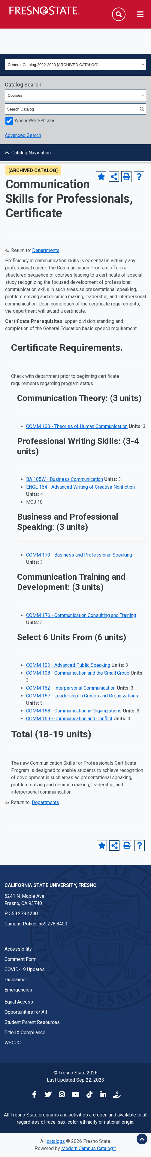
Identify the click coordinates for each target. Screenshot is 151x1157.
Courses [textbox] (15, 95)
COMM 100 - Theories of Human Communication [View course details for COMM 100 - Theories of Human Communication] (77, 426)
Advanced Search (23, 135)
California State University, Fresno (51, 885)
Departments (45, 250)
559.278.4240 (23, 913)
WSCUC (13, 1043)
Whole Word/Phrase (34, 120)
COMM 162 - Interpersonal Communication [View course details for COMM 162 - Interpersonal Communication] (71, 688)
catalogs (56, 1141)
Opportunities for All (26, 1012)
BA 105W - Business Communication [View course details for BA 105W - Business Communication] (64, 479)
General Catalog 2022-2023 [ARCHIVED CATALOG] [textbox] (53, 64)
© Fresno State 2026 (75, 1073)
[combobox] (75, 64)
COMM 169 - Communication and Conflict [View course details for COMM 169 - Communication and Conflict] (69, 718)
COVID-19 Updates (25, 969)
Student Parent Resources (32, 1022)
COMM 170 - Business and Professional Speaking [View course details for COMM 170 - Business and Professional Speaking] (79, 555)
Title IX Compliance (25, 1032)
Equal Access (19, 1002)
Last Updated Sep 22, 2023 (75, 1080)
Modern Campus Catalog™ (88, 1148)
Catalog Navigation (31, 153)
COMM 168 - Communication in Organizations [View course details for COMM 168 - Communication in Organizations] (74, 711)
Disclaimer (16, 979)
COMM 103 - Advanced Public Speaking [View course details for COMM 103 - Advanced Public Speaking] (68, 665)
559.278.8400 (52, 924)
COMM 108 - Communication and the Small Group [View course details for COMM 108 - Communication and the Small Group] (77, 673)
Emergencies (18, 990)
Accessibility (18, 949)
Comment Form (21, 959)
